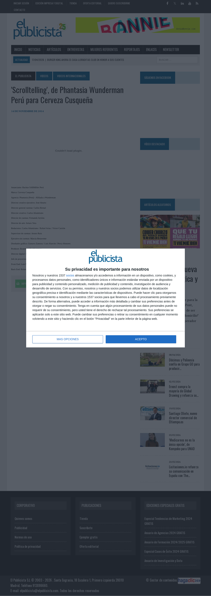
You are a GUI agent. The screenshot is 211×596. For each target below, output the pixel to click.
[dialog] (105, 298)
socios (70, 275)
